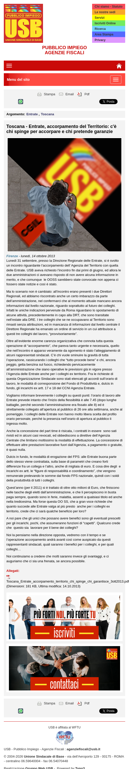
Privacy (100, 40)
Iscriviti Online (105, 23)
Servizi (100, 18)
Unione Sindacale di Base (44, 756)
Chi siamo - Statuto (108, 6)
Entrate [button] (32, 114)
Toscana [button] (47, 114)
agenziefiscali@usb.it (83, 749)
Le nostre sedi (105, 12)
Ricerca (100, 29)
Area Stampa (104, 34)
